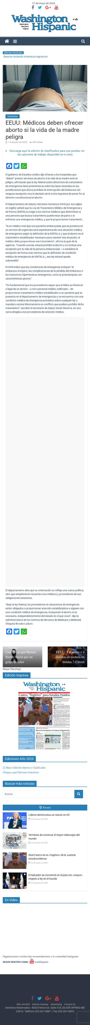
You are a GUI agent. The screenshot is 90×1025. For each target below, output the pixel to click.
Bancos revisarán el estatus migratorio (26, 56)
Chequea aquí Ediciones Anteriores (21, 772)
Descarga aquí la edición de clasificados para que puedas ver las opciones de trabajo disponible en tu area (47, 152)
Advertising (56, 1004)
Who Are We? (23, 1004)
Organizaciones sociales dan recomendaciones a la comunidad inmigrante (40, 956)
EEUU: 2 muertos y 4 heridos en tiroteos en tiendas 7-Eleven (67, 655)
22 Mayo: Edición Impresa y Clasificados (24, 767)
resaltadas (12, 116)
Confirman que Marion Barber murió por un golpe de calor (22, 655)
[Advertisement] (45, 452)
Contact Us (69, 1004)
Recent (45, 807)
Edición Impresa (40, 1004)
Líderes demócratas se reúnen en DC (49, 814)
